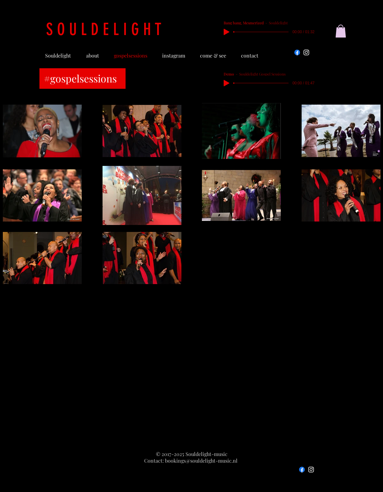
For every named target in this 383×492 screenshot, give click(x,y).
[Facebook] (297, 52)
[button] (340, 31)
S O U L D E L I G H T (104, 29)
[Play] (226, 32)
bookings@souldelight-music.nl (201, 460)
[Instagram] (306, 52)
